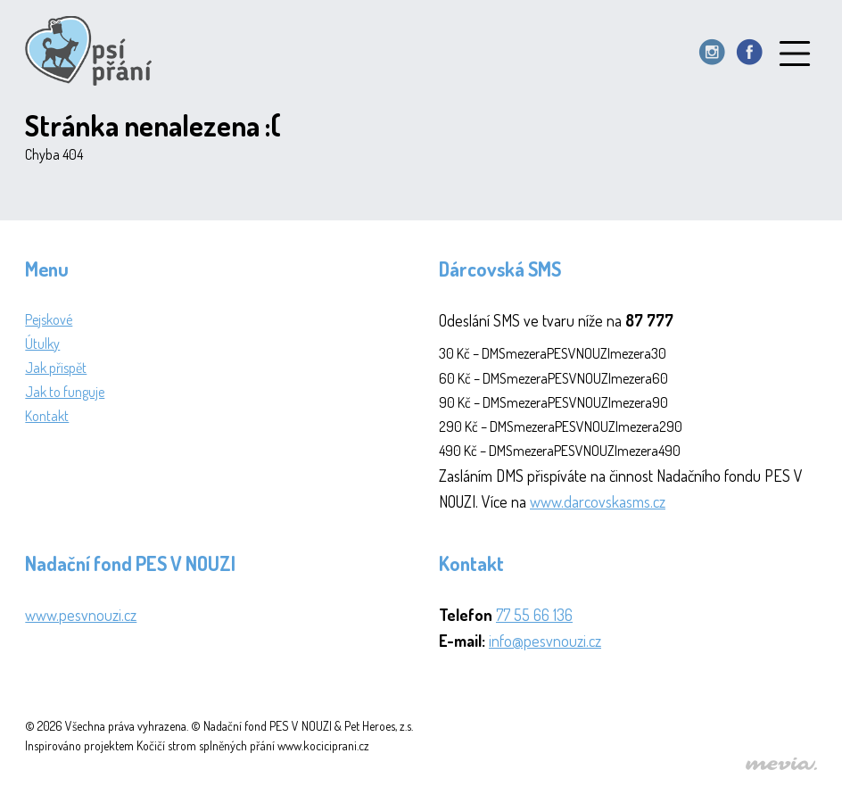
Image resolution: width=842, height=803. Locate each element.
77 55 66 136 (534, 615)
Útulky (42, 343)
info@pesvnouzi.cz (545, 640)
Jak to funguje (64, 392)
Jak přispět (56, 368)
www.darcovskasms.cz (597, 501)
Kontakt (47, 416)
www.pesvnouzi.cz (80, 615)
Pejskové (48, 319)
